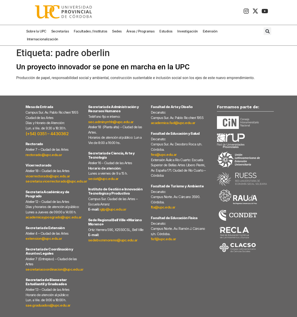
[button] (267, 31)
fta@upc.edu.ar (163, 207)
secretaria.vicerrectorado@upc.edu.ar (56, 181)
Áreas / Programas (141, 31)
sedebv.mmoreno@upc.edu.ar (113, 240)
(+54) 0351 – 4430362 (47, 133)
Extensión (211, 31)
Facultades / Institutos (92, 31)
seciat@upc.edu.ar (103, 178)
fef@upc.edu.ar (163, 239)
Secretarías (61, 31)
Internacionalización (42, 39)
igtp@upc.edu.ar (113, 209)
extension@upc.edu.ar (44, 238)
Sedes (118, 31)
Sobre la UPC (37, 31)
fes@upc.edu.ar (164, 154)
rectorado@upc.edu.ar (44, 155)
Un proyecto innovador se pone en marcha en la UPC (103, 66)
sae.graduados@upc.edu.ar (48, 305)
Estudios (167, 31)
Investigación (188, 31)
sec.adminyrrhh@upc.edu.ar (111, 122)
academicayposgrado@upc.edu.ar (54, 217)
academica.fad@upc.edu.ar (173, 123)
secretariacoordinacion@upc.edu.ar (54, 269)
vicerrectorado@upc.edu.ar (48, 176)
